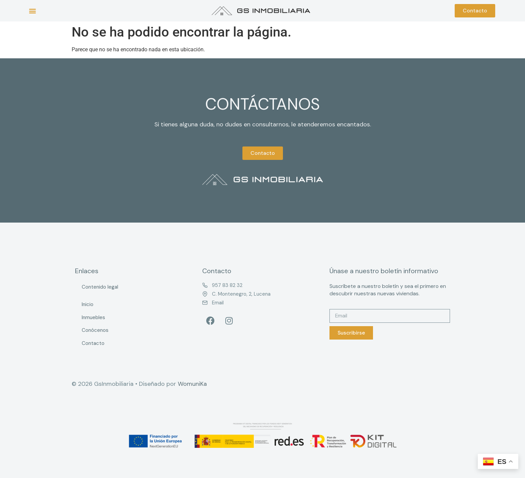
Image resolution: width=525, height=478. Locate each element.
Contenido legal (100, 287)
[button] (32, 10)
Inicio (87, 304)
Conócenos (95, 330)
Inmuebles (93, 317)
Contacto (93, 343)
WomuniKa (192, 384)
